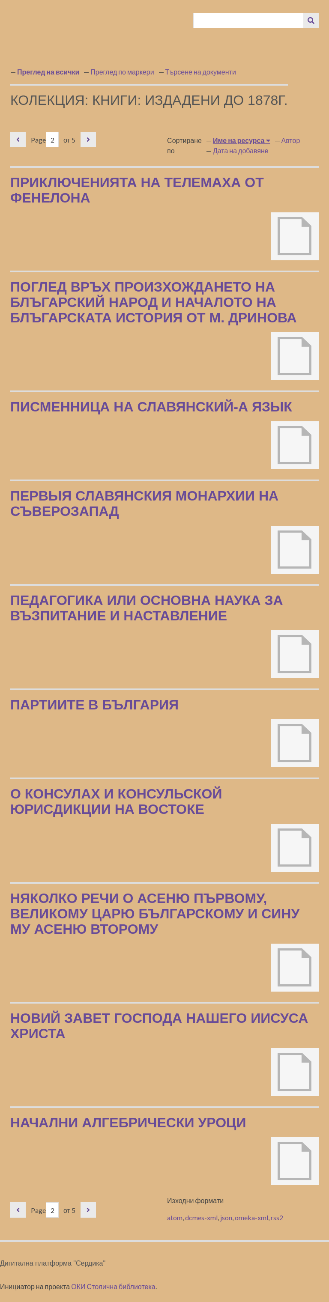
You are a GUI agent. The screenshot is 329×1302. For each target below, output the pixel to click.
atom (174, 1217)
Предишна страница (18, 139)
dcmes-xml (201, 1217)
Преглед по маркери (122, 72)
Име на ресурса (239, 140)
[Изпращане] (311, 20)
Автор (290, 140)
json (226, 1217)
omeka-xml (251, 1217)
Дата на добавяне (241, 150)
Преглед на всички (48, 72)
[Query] (248, 20)
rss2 (277, 1217)
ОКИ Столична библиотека (113, 1286)
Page (45, 140)
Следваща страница (88, 139)
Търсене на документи (200, 72)
